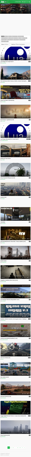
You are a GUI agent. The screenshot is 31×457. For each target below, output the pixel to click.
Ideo (3, 359)
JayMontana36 (5, 140)
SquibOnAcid (4, 417)
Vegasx (3, 198)
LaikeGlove (4, 262)
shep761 (3, 179)
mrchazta (3, 101)
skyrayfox (4, 320)
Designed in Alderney (5, 453)
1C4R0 (3, 159)
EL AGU (3, 121)
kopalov (3, 82)
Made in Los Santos (5, 455)
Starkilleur (4, 378)
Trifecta (3, 242)
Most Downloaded (18, 44)
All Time (5, 44)
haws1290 (4, 281)
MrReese (3, 436)
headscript (4, 63)
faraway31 (4, 397)
